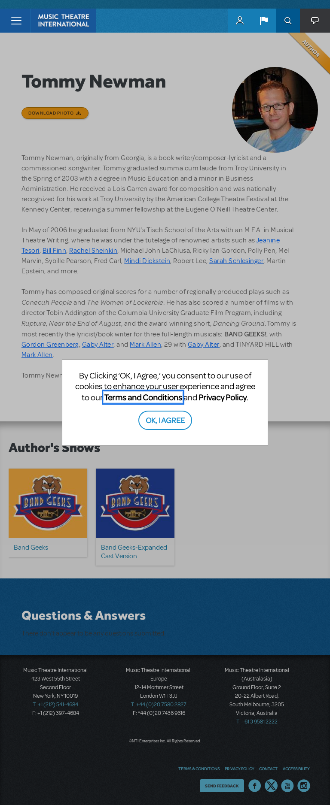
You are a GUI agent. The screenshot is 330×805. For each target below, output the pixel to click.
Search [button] (288, 21)
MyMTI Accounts (240, 21)
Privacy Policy (223, 397)
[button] (264, 21)
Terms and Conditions (143, 397)
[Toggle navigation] (16, 21)
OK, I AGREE (165, 420)
